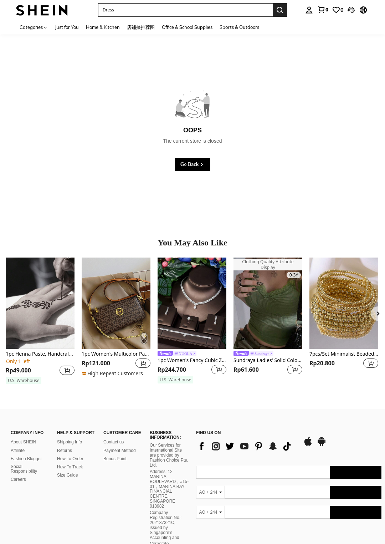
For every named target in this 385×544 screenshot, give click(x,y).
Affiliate (18, 450)
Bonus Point (115, 458)
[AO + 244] (210, 492)
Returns (64, 450)
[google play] (322, 444)
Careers (18, 479)
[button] (351, 10)
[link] (322, 9)
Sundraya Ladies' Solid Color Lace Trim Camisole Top (267, 360)
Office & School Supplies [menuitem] (187, 27)
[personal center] (309, 10)
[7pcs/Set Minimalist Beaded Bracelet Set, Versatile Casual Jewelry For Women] (343, 303)
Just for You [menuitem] (67, 27)
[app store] (308, 444)
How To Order (70, 458)
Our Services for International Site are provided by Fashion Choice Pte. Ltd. (169, 455)
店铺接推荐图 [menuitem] (141, 27)
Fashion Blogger (26, 458)
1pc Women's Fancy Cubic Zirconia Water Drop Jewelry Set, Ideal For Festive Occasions (192, 360)
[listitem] (40, 321)
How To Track (70, 466)
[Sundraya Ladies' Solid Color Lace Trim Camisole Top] (267, 303)
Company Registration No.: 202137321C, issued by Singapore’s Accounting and (165, 525)
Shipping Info (69, 441)
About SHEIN (23, 441)
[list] (246, 446)
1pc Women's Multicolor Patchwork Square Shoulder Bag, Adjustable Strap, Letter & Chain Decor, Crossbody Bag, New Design (116, 354)
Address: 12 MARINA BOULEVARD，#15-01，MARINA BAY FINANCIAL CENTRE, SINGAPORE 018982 (169, 489)
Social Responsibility (24, 469)
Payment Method (119, 450)
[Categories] (33, 27)
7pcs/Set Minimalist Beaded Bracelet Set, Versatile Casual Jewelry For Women (343, 354)
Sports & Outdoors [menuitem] (239, 27)
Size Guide (67, 475)
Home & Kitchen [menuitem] (103, 27)
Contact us (113, 441)
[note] (23, 380)
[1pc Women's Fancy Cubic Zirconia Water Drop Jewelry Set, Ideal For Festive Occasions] (192, 303)
